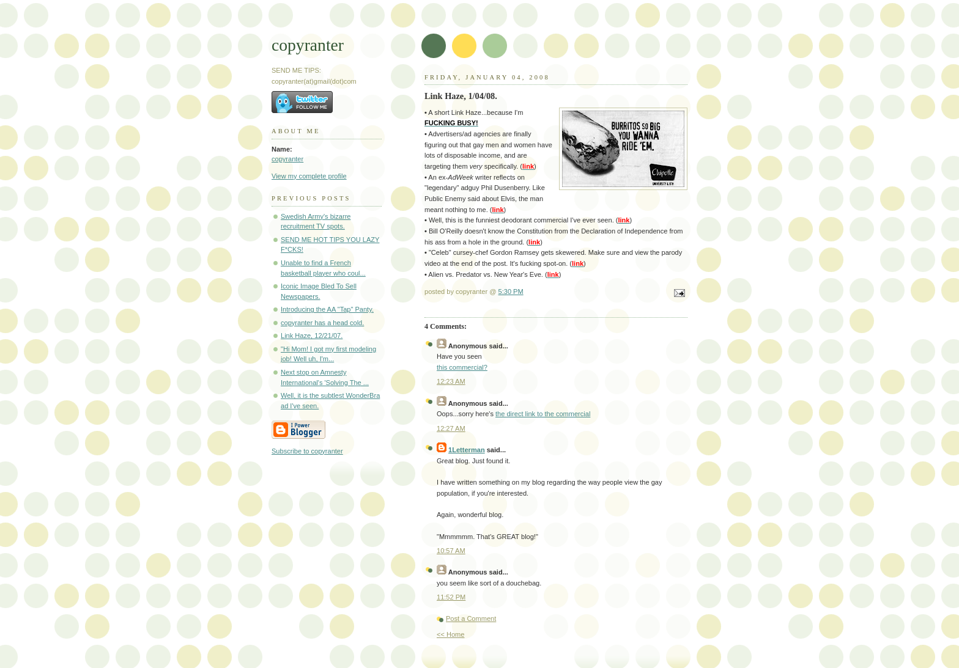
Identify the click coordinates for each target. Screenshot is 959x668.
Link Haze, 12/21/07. (311, 335)
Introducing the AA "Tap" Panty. (327, 309)
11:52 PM (451, 597)
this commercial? (462, 367)
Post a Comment (471, 618)
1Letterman (466, 449)
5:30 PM (511, 291)
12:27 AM (451, 428)
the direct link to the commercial (542, 413)
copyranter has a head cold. (322, 322)
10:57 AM (451, 550)
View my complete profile (309, 176)
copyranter (308, 44)
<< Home (450, 634)
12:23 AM (451, 381)
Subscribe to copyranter (307, 451)
